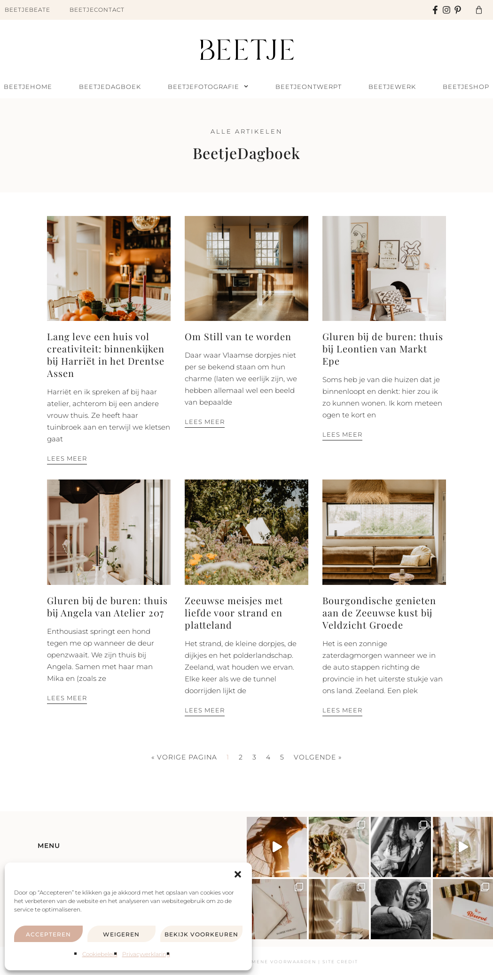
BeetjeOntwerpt (308, 86)
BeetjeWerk (392, 86)
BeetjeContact (97, 9)
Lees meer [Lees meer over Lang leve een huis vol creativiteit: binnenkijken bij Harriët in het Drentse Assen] (67, 458)
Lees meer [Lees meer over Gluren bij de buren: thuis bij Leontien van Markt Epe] (342, 434)
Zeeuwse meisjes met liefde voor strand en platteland (234, 612)
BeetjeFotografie (208, 86)
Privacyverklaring (146, 954)
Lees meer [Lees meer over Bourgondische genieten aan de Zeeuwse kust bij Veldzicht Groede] (342, 710)
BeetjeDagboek (110, 86)
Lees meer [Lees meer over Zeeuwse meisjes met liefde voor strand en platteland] (205, 710)
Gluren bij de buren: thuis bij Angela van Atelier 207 (107, 606)
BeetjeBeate (27, 9)
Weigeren (121, 934)
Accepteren (48, 934)
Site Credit (340, 961)
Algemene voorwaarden (276, 961)
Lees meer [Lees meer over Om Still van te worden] (205, 421)
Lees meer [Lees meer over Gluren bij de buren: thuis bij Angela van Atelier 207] (67, 698)
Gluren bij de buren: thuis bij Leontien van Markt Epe (382, 348)
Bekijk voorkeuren (201, 934)
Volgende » (318, 757)
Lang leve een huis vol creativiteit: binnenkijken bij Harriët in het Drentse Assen (105, 354)
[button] (238, 874)
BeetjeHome (28, 86)
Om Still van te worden (238, 336)
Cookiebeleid (99, 954)
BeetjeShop (466, 86)
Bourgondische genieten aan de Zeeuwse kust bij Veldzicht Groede (379, 612)
